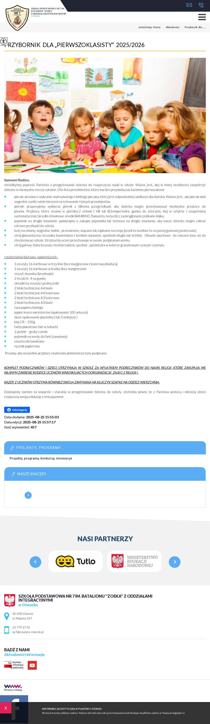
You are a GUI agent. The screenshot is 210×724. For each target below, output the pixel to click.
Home (157, 27)
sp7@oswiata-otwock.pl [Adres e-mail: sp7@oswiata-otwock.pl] (28, 632)
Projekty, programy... (40, 448)
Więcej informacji (28, 495)
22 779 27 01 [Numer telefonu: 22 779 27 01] (21, 627)
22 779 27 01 (201, 5)
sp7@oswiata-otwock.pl (189, 5)
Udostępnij (17, 410)
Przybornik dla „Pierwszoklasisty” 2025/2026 (74, 44)
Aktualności (170, 27)
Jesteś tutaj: (145, 27)
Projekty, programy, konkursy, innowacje (41, 458)
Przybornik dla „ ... (192, 27)
